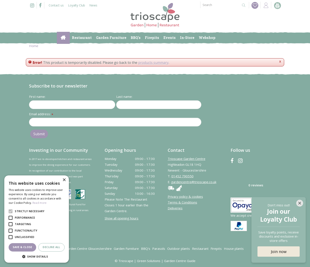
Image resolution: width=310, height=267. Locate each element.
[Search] (219, 5)
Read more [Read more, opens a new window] (40, 203)
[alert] (36, 219)
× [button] (64, 180)
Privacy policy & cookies (185, 196)
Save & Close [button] (22, 247)
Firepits (216, 248)
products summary (153, 62)
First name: (37, 96)
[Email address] (115, 122)
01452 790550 (182, 176)
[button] (37, 256)
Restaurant (200, 248)
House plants (234, 248)
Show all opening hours (121, 218)
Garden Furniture (126, 248)
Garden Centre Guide (179, 261)
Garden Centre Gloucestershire (88, 248)
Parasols (158, 248)
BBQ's (145, 248)
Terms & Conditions (182, 202)
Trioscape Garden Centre (186, 159)
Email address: (41, 114)
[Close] (299, 203)
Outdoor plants (178, 248)
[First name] (72, 104)
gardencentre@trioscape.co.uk (193, 182)
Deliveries (175, 208)
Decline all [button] (51, 247)
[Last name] (158, 104)
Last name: (124, 96)
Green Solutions (148, 261)
